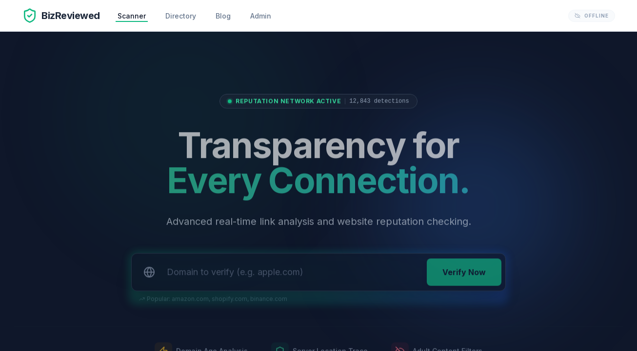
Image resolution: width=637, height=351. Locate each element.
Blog (223, 16)
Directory (180, 16)
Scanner (132, 16)
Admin (260, 16)
